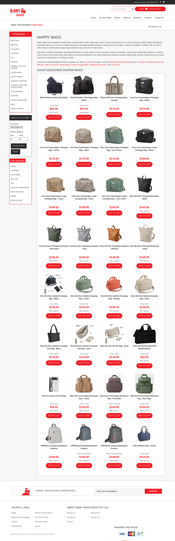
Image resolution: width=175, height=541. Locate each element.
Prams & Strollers (19, 100)
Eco (12, 57)
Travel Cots (115, 65)
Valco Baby (15, 175)
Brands (117, 18)
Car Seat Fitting (105, 18)
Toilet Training (17, 108)
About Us (127, 18)
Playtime (14, 96)
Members (137, 18)
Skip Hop (14, 179)
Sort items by (153, 27)
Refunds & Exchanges (20, 517)
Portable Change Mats (79, 65)
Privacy (70, 522)
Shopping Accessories (98, 65)
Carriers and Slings (145, 62)
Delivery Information (43, 513)
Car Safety (15, 49)
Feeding (14, 62)
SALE (13, 104)
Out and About (17, 91)
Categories (21, 34)
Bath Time (15, 40)
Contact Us (159, 18)
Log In (37, 526)
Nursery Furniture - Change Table (19, 86)
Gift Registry (16, 526)
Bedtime (14, 45)
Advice (14, 522)
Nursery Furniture (19, 81)
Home (93, 18)
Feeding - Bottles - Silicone (19, 67)
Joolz (13, 166)
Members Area (41, 522)
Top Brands (18, 160)
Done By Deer (16, 200)
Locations (148, 18)
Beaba (13, 196)
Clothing (15, 53)
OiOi (12, 183)
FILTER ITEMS (19, 146)
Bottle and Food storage (119, 62)
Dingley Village (146, 2)
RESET (15, 152)
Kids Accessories (52, 65)
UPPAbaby (15, 170)
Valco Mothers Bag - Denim (144, 446)
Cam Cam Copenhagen (20, 187)
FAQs (13, 513)
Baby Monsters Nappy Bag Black (54, 97)
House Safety (16, 72)
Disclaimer (95, 513)
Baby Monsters (17, 192)
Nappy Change (17, 77)
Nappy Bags (64, 65)
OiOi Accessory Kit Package (54, 396)
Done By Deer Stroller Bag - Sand (114, 346)
